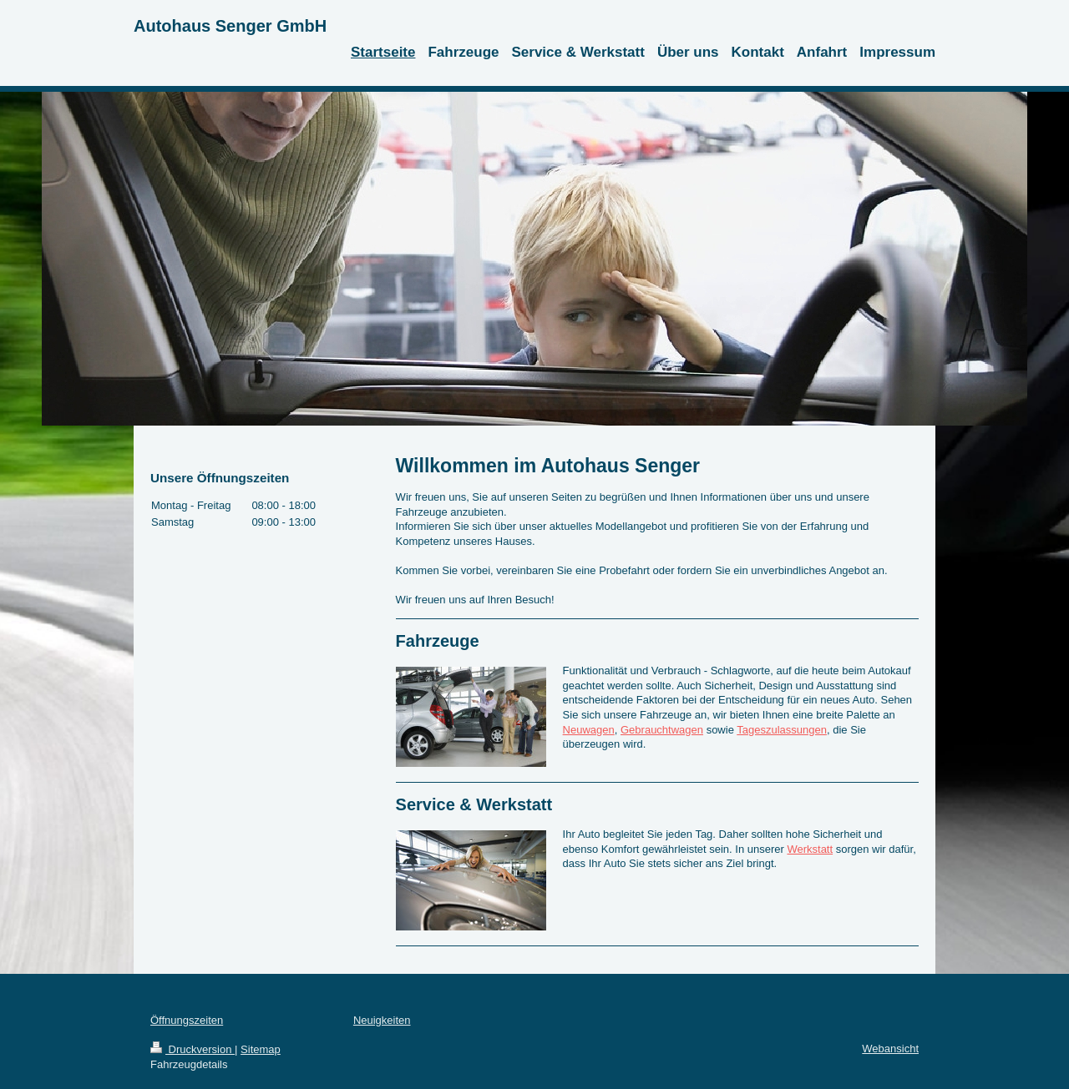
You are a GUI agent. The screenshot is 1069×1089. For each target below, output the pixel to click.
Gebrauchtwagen (662, 729)
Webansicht (890, 1048)
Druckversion (192, 1049)
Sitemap (261, 1049)
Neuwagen (589, 729)
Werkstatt (810, 849)
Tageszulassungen (782, 729)
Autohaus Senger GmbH (230, 26)
